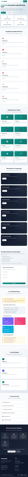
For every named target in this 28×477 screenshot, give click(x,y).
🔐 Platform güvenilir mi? (6, 402)
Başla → (4, 215)
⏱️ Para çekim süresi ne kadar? (7, 409)
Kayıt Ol (25, 1)
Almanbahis (4, 458)
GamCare (18, 451)
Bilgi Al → (4, 203)
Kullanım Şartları (17, 470)
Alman (4, 1)
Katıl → (4, 227)
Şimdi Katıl (3, 12)
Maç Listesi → (4, 55)
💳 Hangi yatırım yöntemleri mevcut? (8, 405)
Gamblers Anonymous (11, 451)
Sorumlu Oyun (17, 467)
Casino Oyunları (9, 12)
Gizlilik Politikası (17, 469)
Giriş (21, 1)
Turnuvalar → (4, 78)
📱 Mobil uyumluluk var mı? (6, 416)
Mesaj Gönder (14, 283)
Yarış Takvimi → (4, 101)
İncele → (4, 178)
